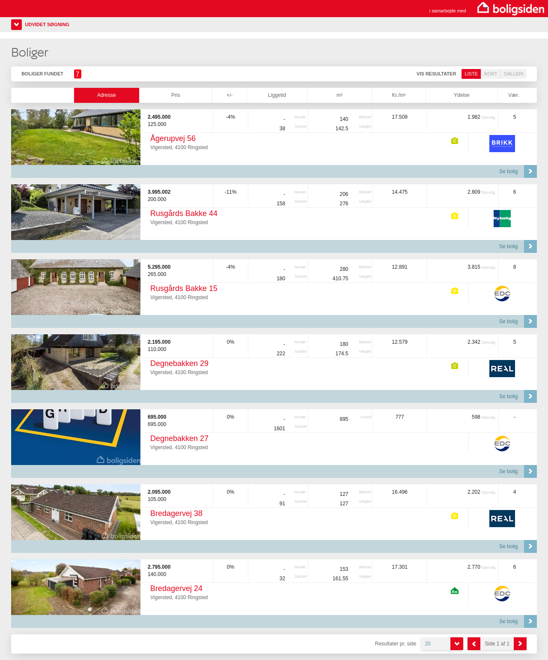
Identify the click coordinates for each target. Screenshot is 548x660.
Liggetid (277, 95)
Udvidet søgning (47, 24)
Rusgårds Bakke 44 (183, 213)
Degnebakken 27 (179, 438)
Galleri (513, 73)
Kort (490, 73)
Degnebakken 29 (179, 363)
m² (339, 95)
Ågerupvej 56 (173, 138)
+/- (229, 95)
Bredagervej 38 (176, 513)
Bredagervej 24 (176, 588)
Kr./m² (398, 95)
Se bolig (508, 171)
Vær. (513, 95)
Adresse (106, 95)
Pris (175, 95)
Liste (471, 73)
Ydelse (462, 95)
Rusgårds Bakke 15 (183, 288)
